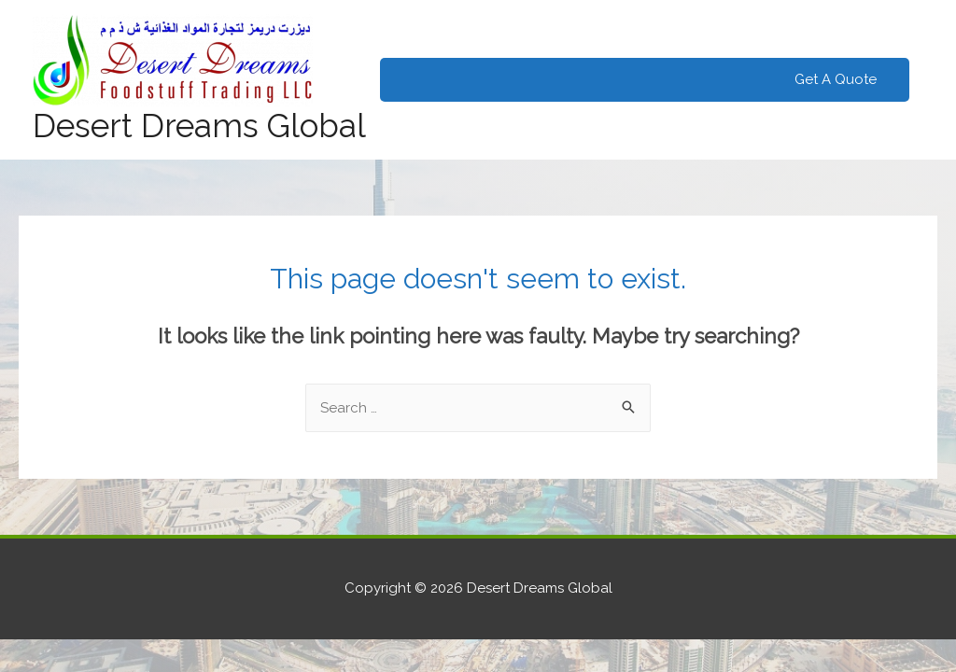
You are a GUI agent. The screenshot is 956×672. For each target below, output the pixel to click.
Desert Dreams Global (199, 125)
